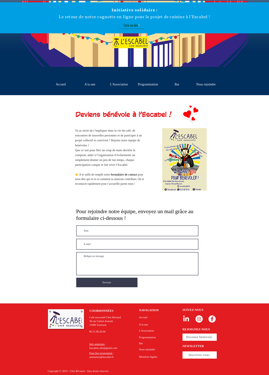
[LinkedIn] (186, 319)
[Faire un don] (131, 25)
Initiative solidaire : (134, 9)
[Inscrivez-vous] (200, 355)
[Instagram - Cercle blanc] (199, 319)
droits (96, 371)
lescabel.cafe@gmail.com (103, 348)
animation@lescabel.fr (101, 357)
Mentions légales (148, 356)
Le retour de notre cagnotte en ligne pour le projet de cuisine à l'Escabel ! (134, 16)
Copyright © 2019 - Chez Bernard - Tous (70, 371)
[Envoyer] (106, 282)
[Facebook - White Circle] (212, 319)
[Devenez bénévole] (200, 337)
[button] (119, 84)
